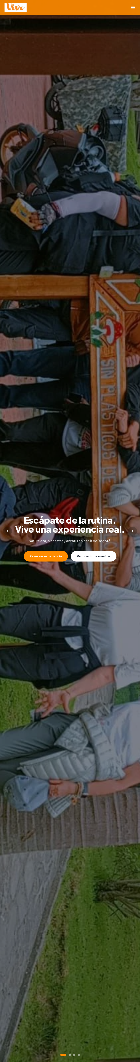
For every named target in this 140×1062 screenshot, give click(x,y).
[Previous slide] (7, 531)
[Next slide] (132, 531)
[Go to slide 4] (79, 1055)
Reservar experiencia (46, 556)
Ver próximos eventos (93, 556)
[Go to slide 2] (70, 1055)
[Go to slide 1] (63, 1055)
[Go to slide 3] (74, 1055)
